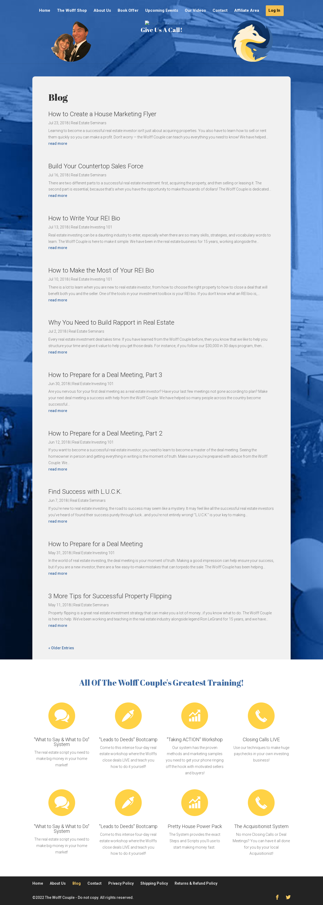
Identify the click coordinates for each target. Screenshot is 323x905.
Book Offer (128, 11)
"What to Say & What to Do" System (61, 742)
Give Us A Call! (161, 48)
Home (44, 11)
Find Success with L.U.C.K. (85, 491)
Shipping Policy (154, 883)
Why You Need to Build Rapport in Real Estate (111, 322)
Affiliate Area (246, 11)
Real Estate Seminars (88, 123)
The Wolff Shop (72, 11)
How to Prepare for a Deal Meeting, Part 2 (105, 433)
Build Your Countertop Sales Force (95, 166)
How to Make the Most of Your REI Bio (101, 270)
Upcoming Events (161, 11)
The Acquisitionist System (261, 826)
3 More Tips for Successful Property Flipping (110, 596)
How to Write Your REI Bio (84, 218)
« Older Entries (61, 648)
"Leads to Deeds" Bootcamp (128, 739)
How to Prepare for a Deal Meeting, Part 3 (105, 375)
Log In (274, 11)
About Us (102, 11)
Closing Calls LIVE (261, 739)
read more (57, 143)
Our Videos (195, 11)
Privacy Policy (121, 883)
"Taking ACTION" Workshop (195, 739)
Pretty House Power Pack (195, 826)
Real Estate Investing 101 (91, 227)
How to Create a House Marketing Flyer (102, 114)
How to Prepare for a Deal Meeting (95, 544)
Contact (220, 11)
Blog (76, 883)
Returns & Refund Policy (196, 883)
